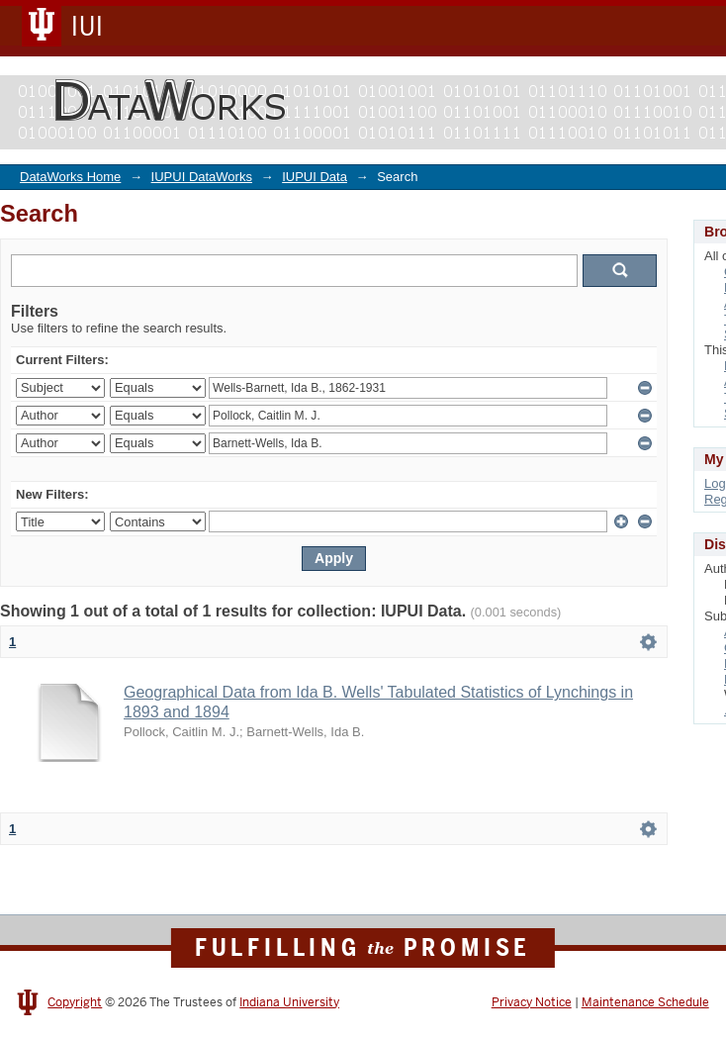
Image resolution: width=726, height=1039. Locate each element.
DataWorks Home (70, 176)
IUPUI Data (314, 176)
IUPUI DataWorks (201, 176)
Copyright (74, 1002)
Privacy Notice (532, 1002)
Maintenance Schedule (645, 1002)
